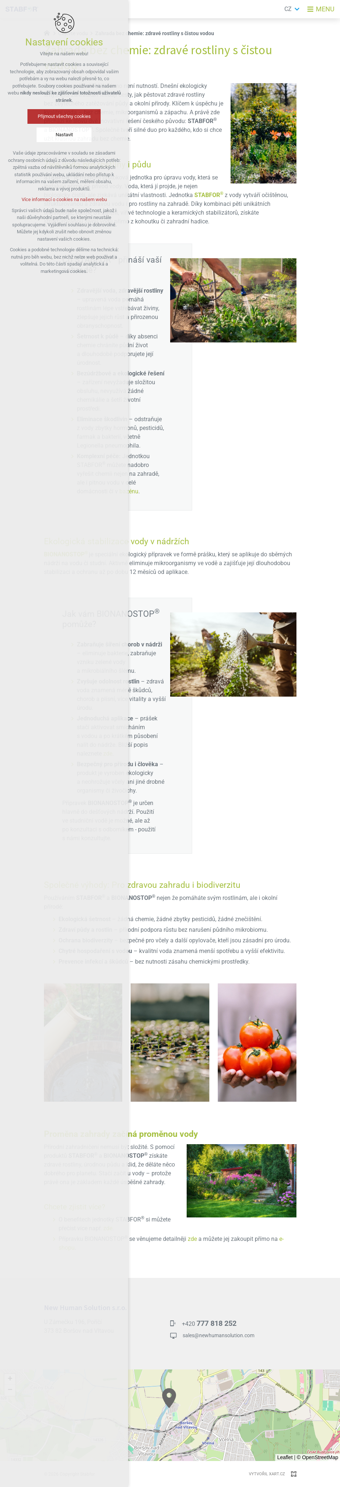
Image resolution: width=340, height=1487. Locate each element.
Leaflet (284, 1457)
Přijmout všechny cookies (64, 116)
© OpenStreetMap (317, 1457)
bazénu (128, 491)
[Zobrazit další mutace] (297, 9)
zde (107, 1228)
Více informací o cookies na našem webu (64, 199)
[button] (169, 1398)
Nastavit (64, 134)
